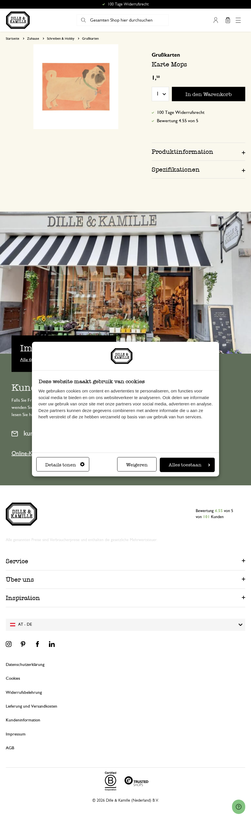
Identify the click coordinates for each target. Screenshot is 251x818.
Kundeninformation (23, 720)
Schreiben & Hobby (60, 38)
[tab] (198, 151)
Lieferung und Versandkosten (31, 706)
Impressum (16, 734)
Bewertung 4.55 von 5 (177, 120)
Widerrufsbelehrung (24, 692)
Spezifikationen (176, 169)
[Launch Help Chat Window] (238, 807)
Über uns (20, 579)
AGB (10, 748)
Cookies (13, 678)
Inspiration (23, 597)
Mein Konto (215, 20)
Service (17, 561)
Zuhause (33, 38)
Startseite (12, 38)
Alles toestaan (189, 465)
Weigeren (137, 465)
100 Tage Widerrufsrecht (181, 112)
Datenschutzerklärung (25, 664)
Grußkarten (90, 38)
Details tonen (65, 465)
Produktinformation (182, 151)
